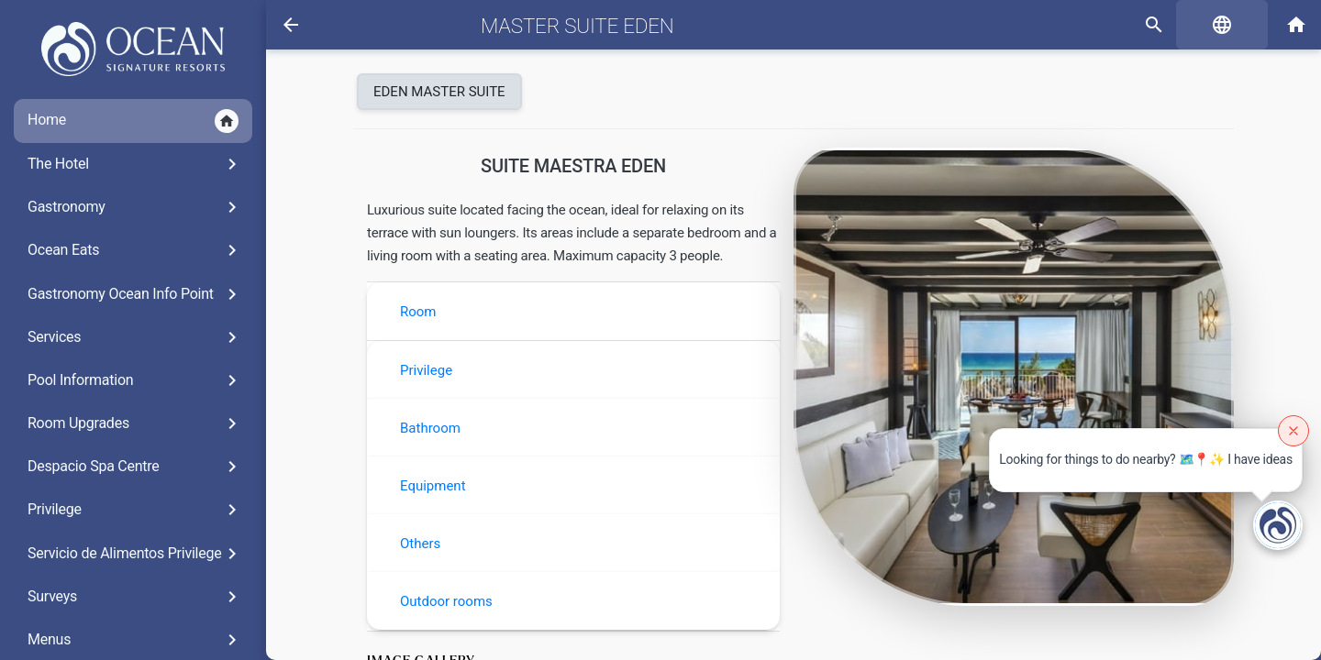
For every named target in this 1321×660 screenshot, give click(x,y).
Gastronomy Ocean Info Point (135, 294)
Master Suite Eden (577, 26)
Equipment (433, 486)
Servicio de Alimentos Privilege (135, 554)
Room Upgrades (135, 423)
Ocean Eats (135, 250)
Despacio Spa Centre (135, 467)
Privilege (135, 510)
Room (418, 311)
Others (420, 543)
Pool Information (135, 380)
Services (135, 337)
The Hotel (135, 164)
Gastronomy (135, 207)
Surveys (135, 597)
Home (133, 121)
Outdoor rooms (446, 601)
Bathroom (430, 428)
